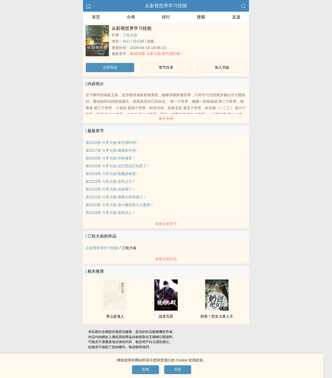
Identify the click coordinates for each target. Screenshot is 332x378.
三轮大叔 (130, 35)
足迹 (236, 17)
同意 (177, 369)
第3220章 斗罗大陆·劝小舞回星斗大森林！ (120, 205)
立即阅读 (110, 67)
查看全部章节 (166, 224)
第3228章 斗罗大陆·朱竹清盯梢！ (157, 54)
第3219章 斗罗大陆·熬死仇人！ (111, 213)
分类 (131, 17)
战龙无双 (166, 316)
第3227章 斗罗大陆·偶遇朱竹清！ (112, 150)
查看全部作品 (166, 259)
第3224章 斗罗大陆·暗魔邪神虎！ (112, 174)
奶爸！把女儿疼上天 (216, 316)
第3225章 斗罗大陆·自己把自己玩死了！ (118, 166)
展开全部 (166, 118)
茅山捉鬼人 (115, 316)
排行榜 (138, 41)
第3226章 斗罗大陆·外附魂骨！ (111, 158)
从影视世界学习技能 (166, 5)
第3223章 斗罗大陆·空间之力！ (111, 181)
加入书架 (222, 67)
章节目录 (166, 67)
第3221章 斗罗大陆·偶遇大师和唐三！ (116, 197)
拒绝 (145, 369)
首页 (96, 17)
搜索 (201, 17)
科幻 (126, 41)
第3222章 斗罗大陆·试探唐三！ (111, 189)
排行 (166, 17)
